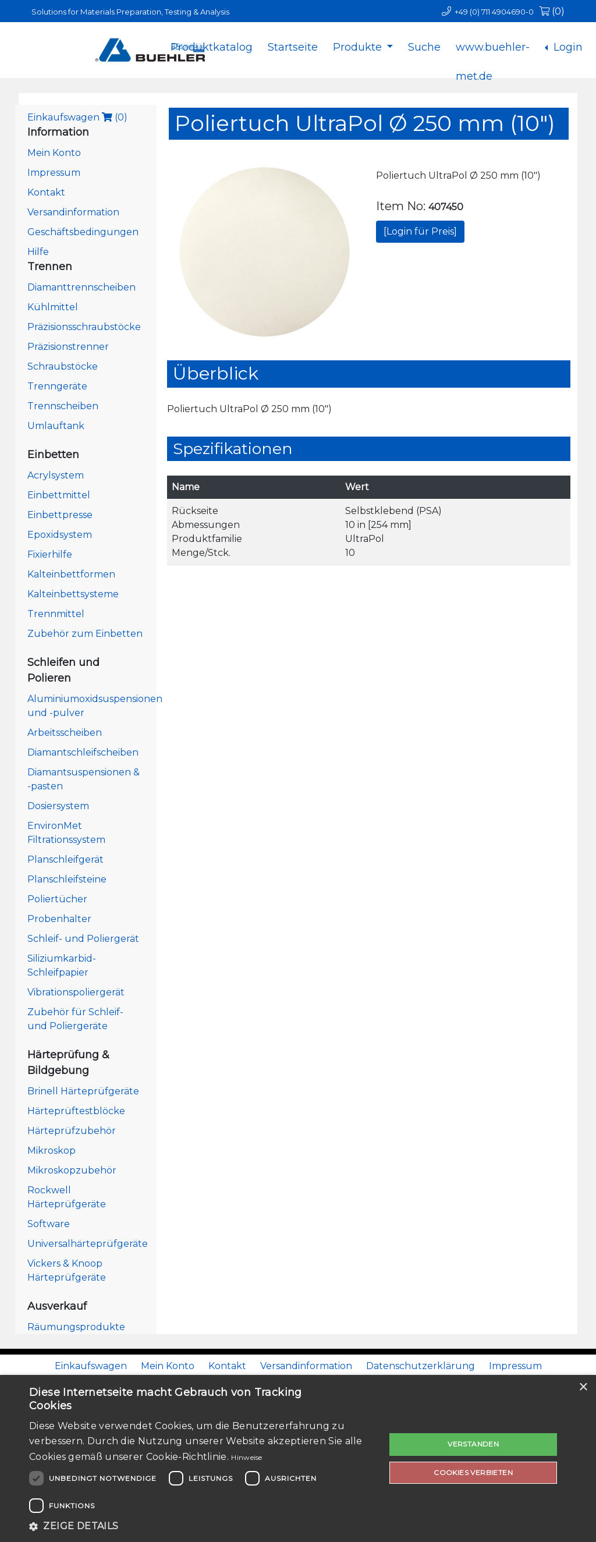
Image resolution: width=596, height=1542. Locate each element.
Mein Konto (54, 152)
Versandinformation (73, 212)
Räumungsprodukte (76, 1326)
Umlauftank (55, 425)
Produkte (359, 47)
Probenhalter (59, 918)
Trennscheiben (62, 406)
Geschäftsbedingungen (83, 231)
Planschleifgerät (65, 859)
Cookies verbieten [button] (473, 1472)
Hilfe (38, 251)
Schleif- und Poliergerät (83, 938)
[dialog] (298, 1458)
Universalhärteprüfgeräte (87, 1243)
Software (48, 1223)
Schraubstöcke (62, 366)
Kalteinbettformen (71, 574)
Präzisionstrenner (68, 346)
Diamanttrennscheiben (81, 287)
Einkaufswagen (77, 117)
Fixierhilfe (49, 554)
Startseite (293, 47)
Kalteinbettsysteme (73, 594)
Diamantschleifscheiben (83, 752)
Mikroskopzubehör (71, 1170)
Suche (424, 47)
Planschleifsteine (67, 879)
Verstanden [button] (473, 1444)
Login (567, 47)
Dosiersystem (58, 805)
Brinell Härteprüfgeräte (83, 1091)
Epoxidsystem (59, 534)
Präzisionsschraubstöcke (84, 326)
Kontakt (46, 192)
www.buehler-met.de (493, 56)
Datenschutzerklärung (420, 1365)
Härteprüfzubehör (71, 1130)
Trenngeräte (57, 386)
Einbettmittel (58, 495)
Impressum (53, 172)
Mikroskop (51, 1150)
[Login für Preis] (420, 231)
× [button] (583, 1387)
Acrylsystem (55, 475)
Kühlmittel (52, 307)
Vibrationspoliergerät (76, 992)
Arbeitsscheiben (64, 732)
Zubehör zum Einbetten (85, 633)
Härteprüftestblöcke (76, 1110)
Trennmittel (55, 613)
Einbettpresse (60, 514)
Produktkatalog (212, 47)
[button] (202, 1526)
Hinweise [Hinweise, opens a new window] (246, 1457)
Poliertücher (57, 899)
